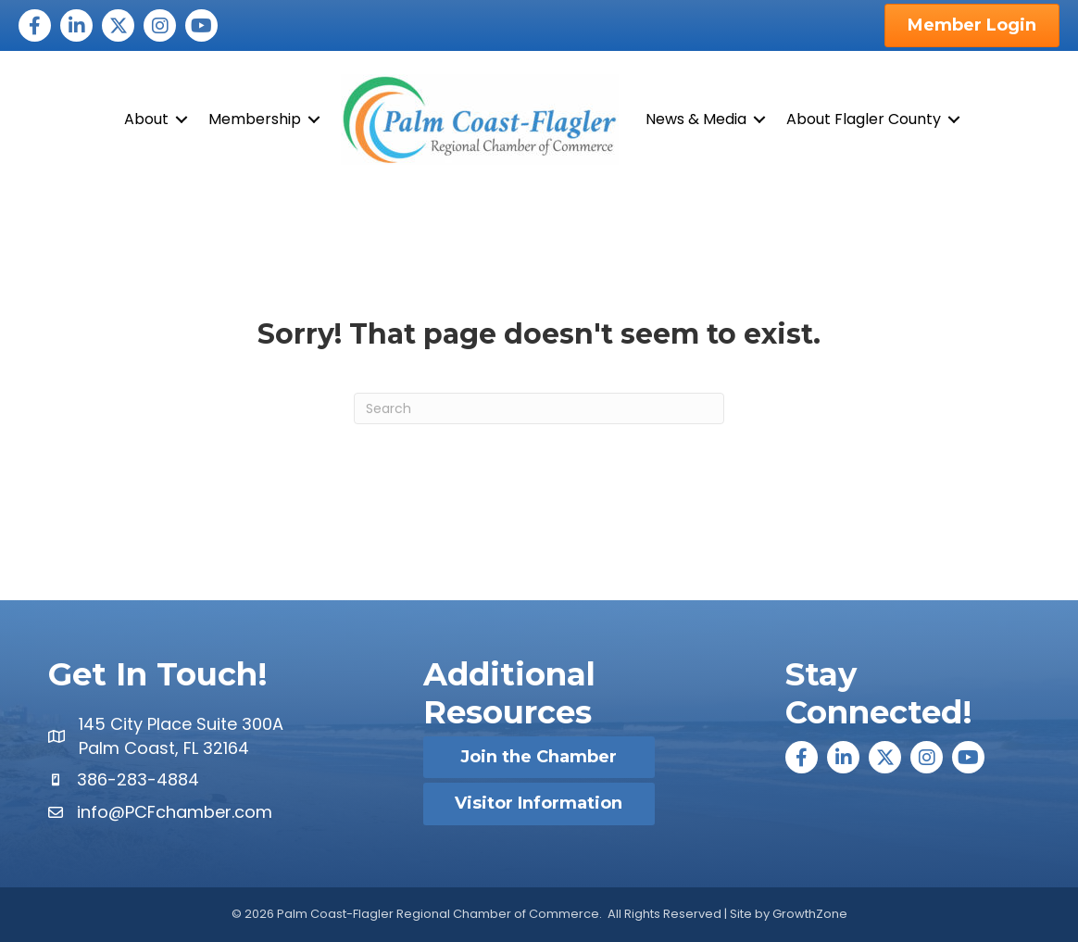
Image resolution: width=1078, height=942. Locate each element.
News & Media (696, 119)
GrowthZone (809, 914)
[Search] (539, 408)
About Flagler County (863, 119)
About (146, 119)
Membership (254, 119)
